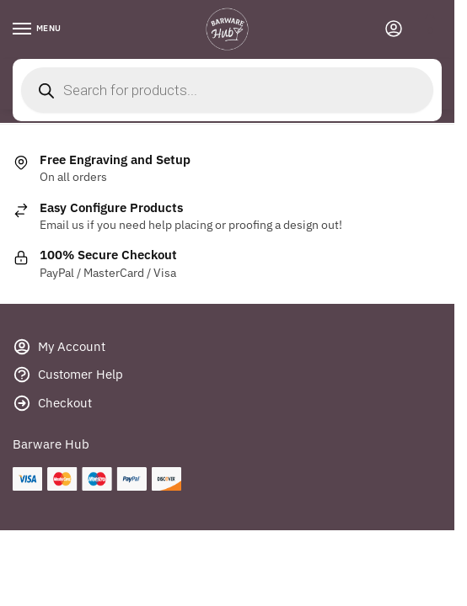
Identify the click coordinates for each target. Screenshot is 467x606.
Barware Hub (51, 444)
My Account (59, 350)
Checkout (52, 406)
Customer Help (68, 377)
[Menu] (38, 29)
